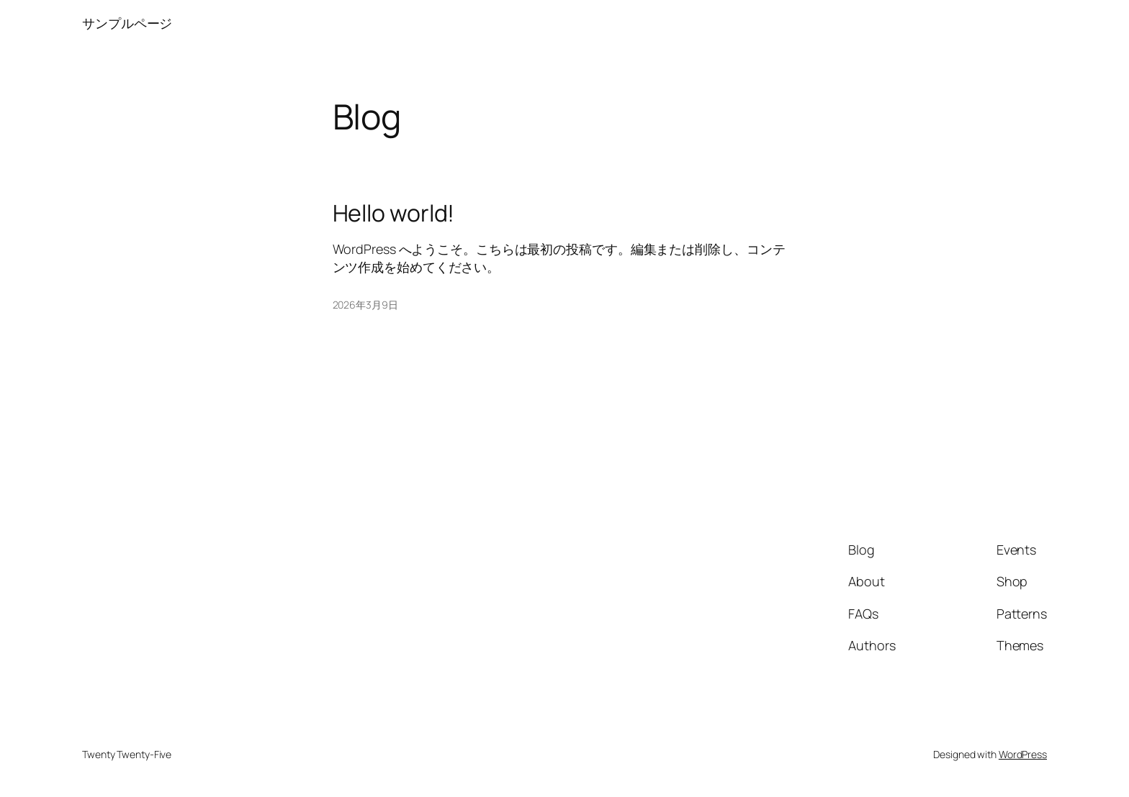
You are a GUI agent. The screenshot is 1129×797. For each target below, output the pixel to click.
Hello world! (394, 213)
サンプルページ (127, 23)
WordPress (1023, 754)
